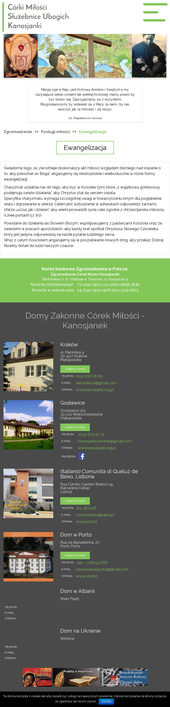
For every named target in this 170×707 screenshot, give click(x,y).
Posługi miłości (55, 132)
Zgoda (106, 701)
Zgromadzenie (18, 132)
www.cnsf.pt (86, 521)
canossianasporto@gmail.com (102, 569)
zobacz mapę (75, 369)
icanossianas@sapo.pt (95, 515)
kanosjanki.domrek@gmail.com (105, 441)
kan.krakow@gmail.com (96, 383)
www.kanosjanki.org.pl (95, 390)
